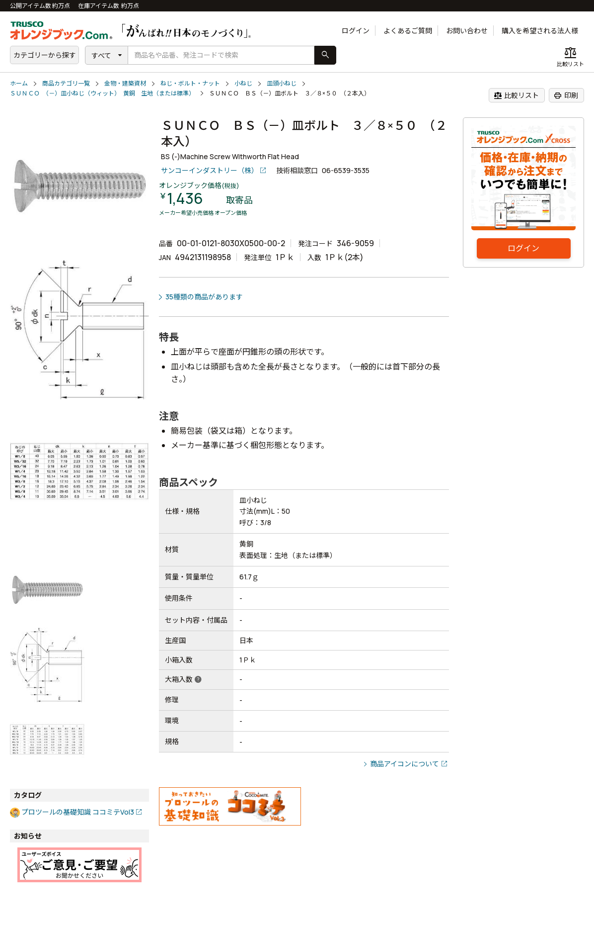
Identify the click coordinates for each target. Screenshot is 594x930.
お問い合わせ (467, 30)
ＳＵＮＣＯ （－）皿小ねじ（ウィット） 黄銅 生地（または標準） (102, 93)
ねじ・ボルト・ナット (190, 83)
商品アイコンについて (404, 763)
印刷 (566, 95)
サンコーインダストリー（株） (209, 170)
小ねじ (243, 83)
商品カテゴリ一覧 (66, 83)
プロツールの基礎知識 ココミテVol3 (77, 812)
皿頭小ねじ (282, 83)
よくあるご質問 (407, 30)
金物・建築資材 (125, 83)
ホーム (19, 83)
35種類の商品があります (204, 296)
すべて (101, 55)
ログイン (356, 30)
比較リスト (516, 95)
